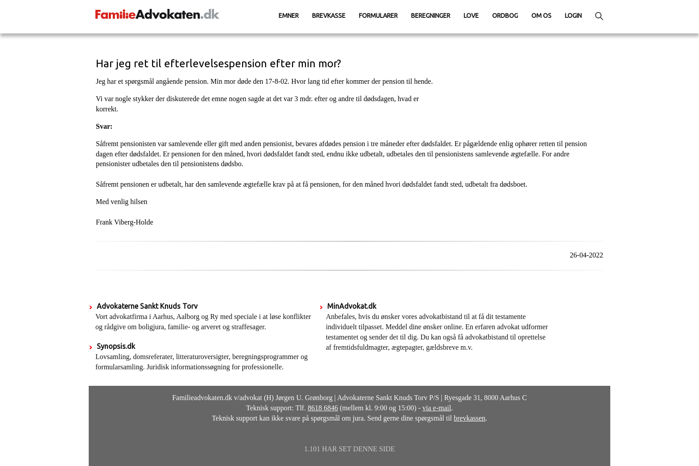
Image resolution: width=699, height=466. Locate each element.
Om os (541, 15)
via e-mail (437, 408)
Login (573, 15)
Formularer (378, 15)
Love (471, 15)
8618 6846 (323, 408)
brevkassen (469, 418)
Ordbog (505, 15)
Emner (289, 15)
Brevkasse (328, 15)
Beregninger (430, 15)
